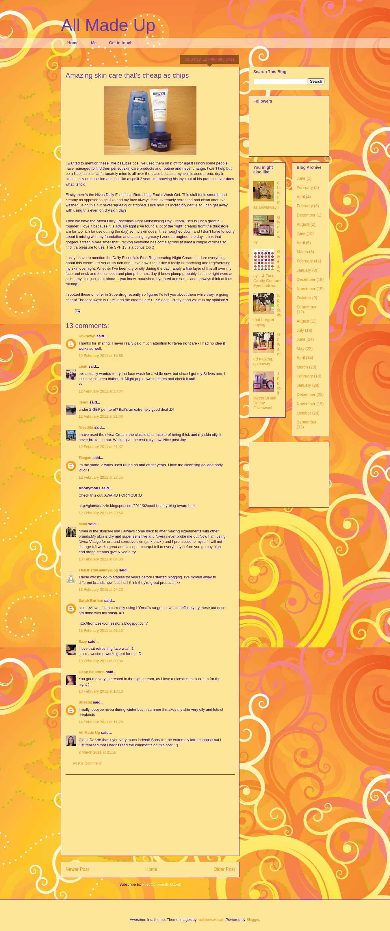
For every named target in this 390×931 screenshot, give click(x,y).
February (305, 187)
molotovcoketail (211, 919)
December (306, 215)
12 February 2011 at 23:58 (101, 513)
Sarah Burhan (91, 600)
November (306, 288)
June (301, 178)
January (304, 270)
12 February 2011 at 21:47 (101, 447)
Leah (83, 366)
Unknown (87, 336)
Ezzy (83, 641)
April (301, 197)
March (302, 251)
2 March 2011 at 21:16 (97, 752)
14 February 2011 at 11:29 (101, 722)
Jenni (83, 402)
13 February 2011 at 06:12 (101, 630)
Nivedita (86, 427)
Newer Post (77, 869)
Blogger (252, 919)
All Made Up (108, 25)
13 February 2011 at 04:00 (101, 559)
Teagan (85, 458)
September (306, 307)
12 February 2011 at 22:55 (101, 477)
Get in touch (121, 42)
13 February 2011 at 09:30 (101, 661)
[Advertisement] (150, 815)
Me (93, 42)
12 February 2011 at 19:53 (101, 355)
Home (73, 42)
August (303, 224)
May (300, 348)
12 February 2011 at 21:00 (101, 416)
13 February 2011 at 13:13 (101, 691)
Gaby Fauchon (92, 672)
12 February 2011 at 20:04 (101, 391)
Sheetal (85, 702)
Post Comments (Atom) (161, 884)
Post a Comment (87, 763)
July (300, 330)
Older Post (224, 869)
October (304, 297)
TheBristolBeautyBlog (98, 570)
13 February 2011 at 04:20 (101, 589)
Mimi (83, 524)
